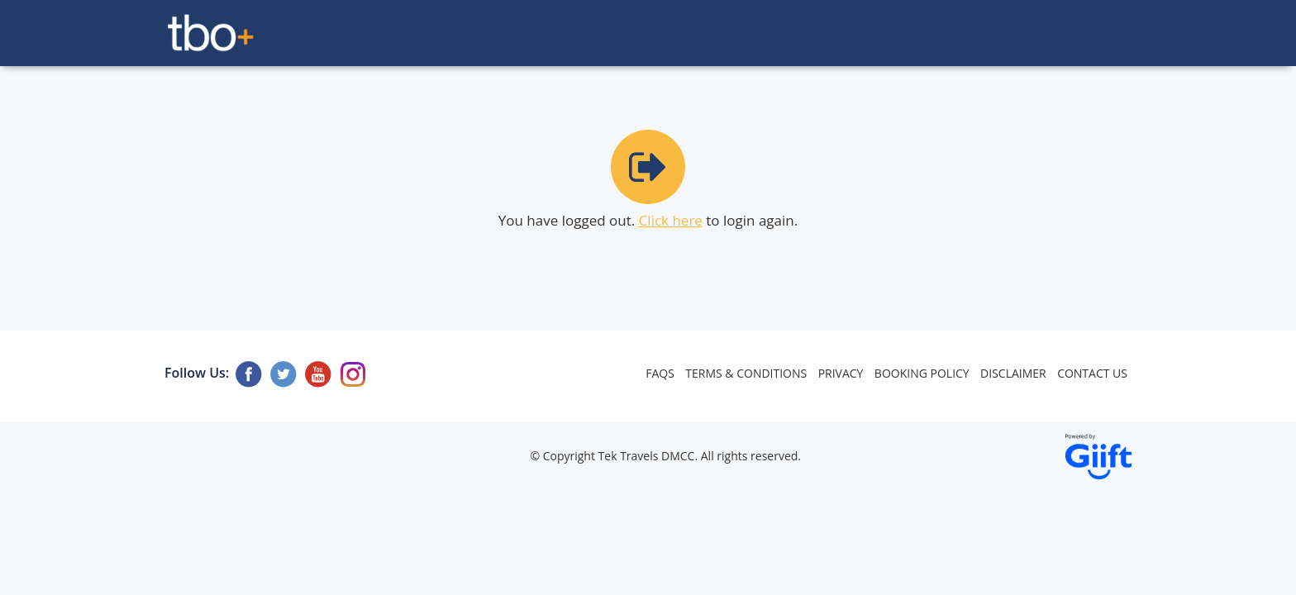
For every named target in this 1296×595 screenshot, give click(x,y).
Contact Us (1092, 373)
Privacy (841, 373)
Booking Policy (922, 373)
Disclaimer (1013, 373)
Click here (671, 220)
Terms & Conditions (746, 373)
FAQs (660, 373)
